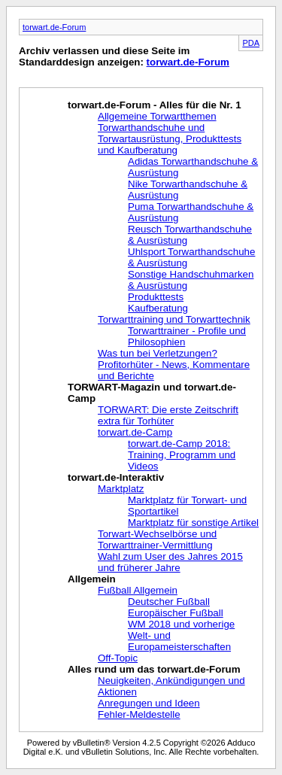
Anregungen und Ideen (149, 703)
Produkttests (155, 296)
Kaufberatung (158, 308)
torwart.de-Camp (135, 432)
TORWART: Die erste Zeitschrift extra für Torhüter (168, 415)
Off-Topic (118, 658)
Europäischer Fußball (175, 612)
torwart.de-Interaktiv (116, 477)
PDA (250, 42)
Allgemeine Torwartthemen (157, 116)
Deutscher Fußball (169, 601)
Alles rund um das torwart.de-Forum (154, 669)
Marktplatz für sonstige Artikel (193, 522)
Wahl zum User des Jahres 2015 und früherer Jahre (170, 562)
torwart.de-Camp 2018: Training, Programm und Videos (181, 455)
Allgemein (92, 579)
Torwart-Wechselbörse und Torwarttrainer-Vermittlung (157, 539)
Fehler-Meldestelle (139, 714)
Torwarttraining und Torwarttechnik (174, 319)
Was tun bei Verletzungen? (157, 353)
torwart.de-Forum (54, 27)
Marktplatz (121, 488)
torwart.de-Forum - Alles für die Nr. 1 (154, 105)
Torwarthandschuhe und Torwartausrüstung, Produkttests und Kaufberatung (169, 139)
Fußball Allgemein (137, 590)
